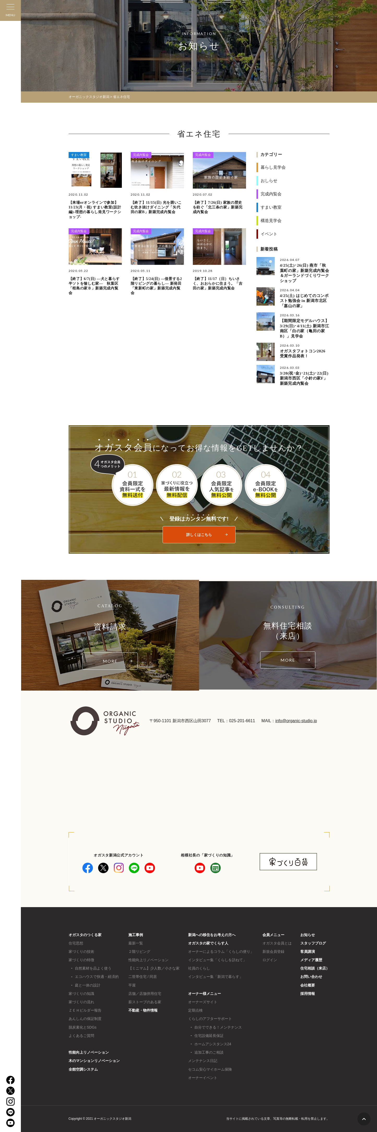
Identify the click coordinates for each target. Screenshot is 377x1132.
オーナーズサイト (202, 1002)
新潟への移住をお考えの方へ (212, 935)
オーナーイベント (202, 1078)
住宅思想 (76, 943)
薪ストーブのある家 (144, 1002)
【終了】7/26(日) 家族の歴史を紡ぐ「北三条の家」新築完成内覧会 (218, 207)
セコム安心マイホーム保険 (210, 1069)
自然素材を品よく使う (93, 968)
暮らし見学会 (273, 167)
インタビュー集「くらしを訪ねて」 (217, 960)
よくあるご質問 (81, 1036)
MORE (110, 660)
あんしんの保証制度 (85, 1019)
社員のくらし (199, 968)
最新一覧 (135, 943)
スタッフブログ (313, 943)
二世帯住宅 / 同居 (142, 977)
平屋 (132, 985)
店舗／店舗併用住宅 (144, 993)
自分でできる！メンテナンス (218, 1027)
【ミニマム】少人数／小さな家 (153, 968)
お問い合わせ (311, 977)
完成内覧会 (141, 155)
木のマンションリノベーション (94, 1061)
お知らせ (307, 935)
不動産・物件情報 (143, 1010)
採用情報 (307, 993)
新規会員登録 (273, 951)
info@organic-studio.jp (296, 721)
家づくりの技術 (81, 951)
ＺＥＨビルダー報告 (85, 1010)
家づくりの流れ (81, 1002)
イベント (269, 234)
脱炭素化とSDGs (83, 1027)
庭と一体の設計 (87, 985)
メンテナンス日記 (202, 1061)
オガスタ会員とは (277, 943)
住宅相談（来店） (315, 968)
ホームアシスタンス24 (212, 1044)
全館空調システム (83, 1069)
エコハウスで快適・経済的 (97, 977)
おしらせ (269, 180)
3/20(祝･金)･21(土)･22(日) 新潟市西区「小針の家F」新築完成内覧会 (304, 378)
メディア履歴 (311, 960)
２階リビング (139, 951)
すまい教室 (79, 155)
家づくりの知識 (81, 993)
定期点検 (195, 1010)
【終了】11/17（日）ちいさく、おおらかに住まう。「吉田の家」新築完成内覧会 (218, 283)
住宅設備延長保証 (209, 1036)
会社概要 (307, 985)
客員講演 (307, 951)
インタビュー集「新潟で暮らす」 (215, 977)
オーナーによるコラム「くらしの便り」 (221, 951)
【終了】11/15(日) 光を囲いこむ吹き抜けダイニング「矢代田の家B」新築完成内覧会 (156, 207)
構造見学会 (271, 220)
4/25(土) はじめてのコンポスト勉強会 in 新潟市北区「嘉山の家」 (304, 301)
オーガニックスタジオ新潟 (89, 97)
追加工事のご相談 (209, 1052)
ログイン (269, 960)
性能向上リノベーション (89, 1052)
